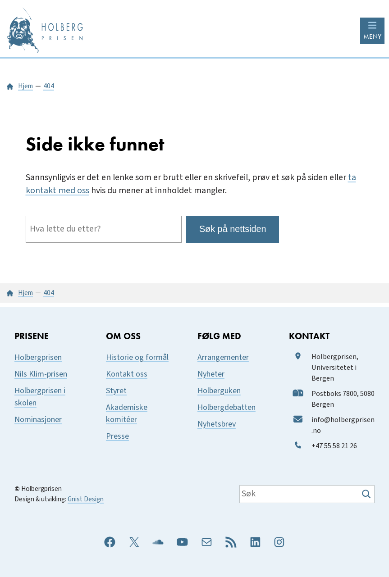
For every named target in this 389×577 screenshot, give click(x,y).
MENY (372, 36)
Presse (117, 436)
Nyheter (210, 374)
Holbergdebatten (226, 407)
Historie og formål (137, 357)
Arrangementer (223, 357)
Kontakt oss (126, 374)
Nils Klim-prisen (40, 374)
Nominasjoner (38, 419)
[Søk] (367, 494)
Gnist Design (86, 499)
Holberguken (219, 390)
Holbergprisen (38, 357)
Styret (116, 390)
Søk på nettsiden (232, 229)
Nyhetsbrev (216, 424)
